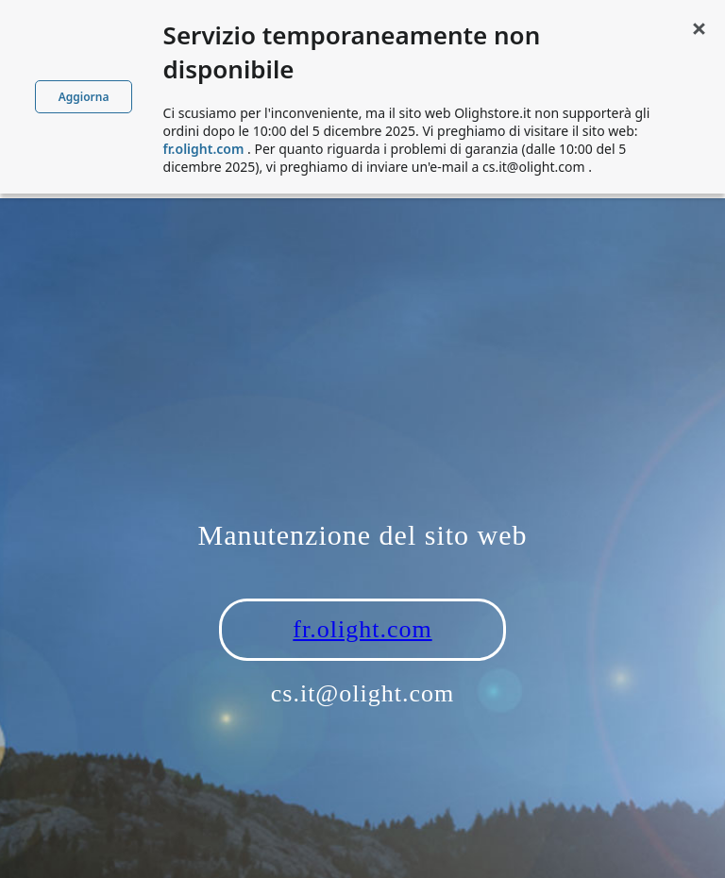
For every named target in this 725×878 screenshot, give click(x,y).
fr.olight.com (362, 629)
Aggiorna (84, 97)
